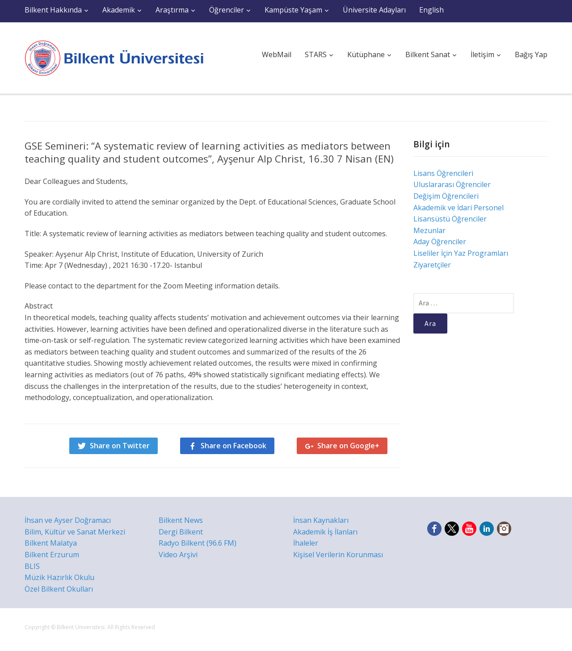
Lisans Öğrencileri (443, 173)
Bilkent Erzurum (52, 554)
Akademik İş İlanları (325, 532)
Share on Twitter (120, 446)
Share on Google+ (348, 446)
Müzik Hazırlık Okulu (59, 577)
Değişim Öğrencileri (446, 196)
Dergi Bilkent (181, 532)
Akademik (118, 10)
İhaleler (305, 543)
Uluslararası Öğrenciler (452, 184)
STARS (316, 54)
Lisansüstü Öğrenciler (450, 219)
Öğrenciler (226, 10)
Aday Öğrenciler (439, 241)
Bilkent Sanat (427, 54)
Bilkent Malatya (51, 543)
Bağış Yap (531, 54)
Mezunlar (429, 230)
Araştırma (172, 10)
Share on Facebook (233, 446)
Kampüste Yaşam (293, 10)
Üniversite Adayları (374, 10)
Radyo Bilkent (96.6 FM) (197, 543)
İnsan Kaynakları (321, 520)
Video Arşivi (178, 554)
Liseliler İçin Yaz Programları (460, 253)
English (431, 10)
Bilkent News (181, 520)
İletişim (482, 54)
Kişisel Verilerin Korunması (338, 554)
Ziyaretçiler (432, 265)
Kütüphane (366, 54)
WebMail (276, 54)
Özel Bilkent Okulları (59, 589)
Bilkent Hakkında (53, 10)
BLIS (32, 566)
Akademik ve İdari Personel (458, 208)
